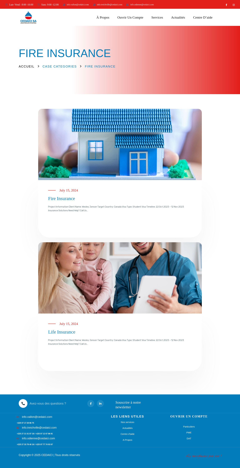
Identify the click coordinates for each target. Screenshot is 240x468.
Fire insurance (61, 198)
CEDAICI (47, 455)
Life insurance (61, 331)
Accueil (26, 66)
